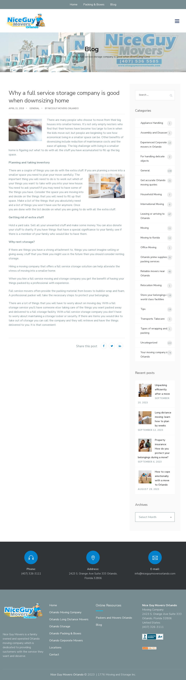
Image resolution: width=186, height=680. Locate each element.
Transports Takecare (153, 319)
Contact (54, 655)
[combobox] (155, 517)
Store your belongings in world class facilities (155, 297)
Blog (113, 4)
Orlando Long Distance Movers (68, 619)
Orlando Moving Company (65, 612)
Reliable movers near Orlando (153, 273)
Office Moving (148, 247)
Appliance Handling (152, 123)
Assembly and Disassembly (156, 132)
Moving (145, 228)
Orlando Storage (59, 626)
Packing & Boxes (93, 4)
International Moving (152, 204)
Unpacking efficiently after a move (162, 389)
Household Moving (151, 194)
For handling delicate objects (153, 159)
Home (73, 4)
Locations (55, 648)
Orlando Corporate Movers (66, 640)
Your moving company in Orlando (154, 354)
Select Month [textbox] (147, 517)
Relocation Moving (151, 285)
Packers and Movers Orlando (114, 618)
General (34, 108)
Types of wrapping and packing (154, 331)
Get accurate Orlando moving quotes (153, 182)
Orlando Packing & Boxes (65, 633)
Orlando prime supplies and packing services (156, 259)
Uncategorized (149, 342)
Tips (143, 309)
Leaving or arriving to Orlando (153, 216)
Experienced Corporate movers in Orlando (154, 144)
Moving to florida (150, 237)
